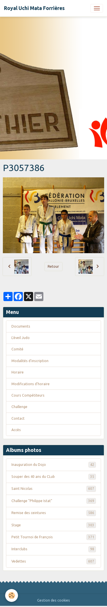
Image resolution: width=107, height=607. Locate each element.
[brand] (34, 8)
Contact (18, 418)
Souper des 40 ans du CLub (53, 477)
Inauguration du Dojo (53, 465)
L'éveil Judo (20, 338)
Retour (53, 266)
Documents (20, 326)
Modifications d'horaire (30, 384)
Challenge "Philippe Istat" (53, 501)
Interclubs (53, 549)
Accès (16, 430)
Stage (53, 525)
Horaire (17, 372)
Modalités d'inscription (30, 361)
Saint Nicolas (53, 489)
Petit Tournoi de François (53, 537)
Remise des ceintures (53, 513)
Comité (17, 349)
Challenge (19, 407)
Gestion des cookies (53, 600)
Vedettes (53, 561)
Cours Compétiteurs (28, 395)
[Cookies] (11, 595)
